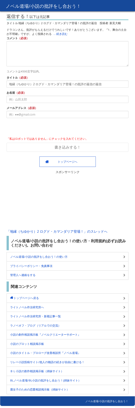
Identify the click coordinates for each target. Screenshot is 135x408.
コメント (12, 38)
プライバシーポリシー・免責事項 (31, 266)
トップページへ (67, 161)
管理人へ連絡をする (22, 275)
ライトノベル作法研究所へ (27, 307)
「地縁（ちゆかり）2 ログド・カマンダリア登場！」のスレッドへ (57, 231)
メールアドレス (16, 108)
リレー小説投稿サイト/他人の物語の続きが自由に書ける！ (47, 362)
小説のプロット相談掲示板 (27, 344)
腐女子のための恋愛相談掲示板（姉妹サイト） (39, 389)
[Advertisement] (67, 200)
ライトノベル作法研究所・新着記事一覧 (35, 316)
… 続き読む (61, 34)
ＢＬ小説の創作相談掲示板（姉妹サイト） (37, 371)
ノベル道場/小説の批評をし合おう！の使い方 (39, 256)
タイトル (12, 77)
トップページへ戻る (26, 298)
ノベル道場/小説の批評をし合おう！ (43, 6)
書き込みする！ (67, 147)
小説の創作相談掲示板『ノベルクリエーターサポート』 (45, 334)
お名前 (11, 92)
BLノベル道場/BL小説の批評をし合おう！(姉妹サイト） (45, 380)
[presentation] (35, 128)
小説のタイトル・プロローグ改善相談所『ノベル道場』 (45, 353)
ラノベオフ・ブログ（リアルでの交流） (35, 325)
